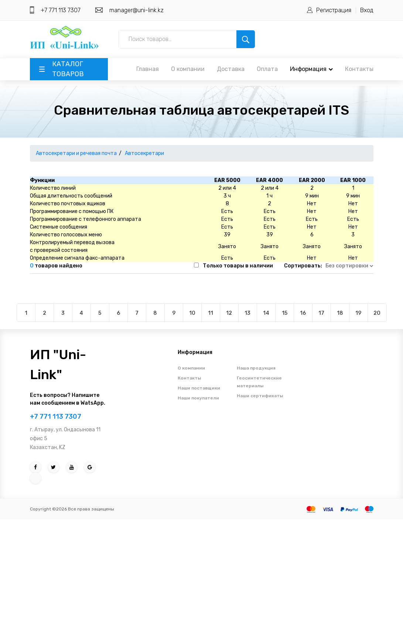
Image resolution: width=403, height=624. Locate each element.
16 (303, 313)
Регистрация (333, 10)
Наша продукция (256, 368)
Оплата (267, 68)
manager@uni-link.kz (136, 10)
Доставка (231, 68)
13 (247, 313)
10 (192, 313)
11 (210, 313)
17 (321, 313)
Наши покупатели (198, 398)
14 (266, 313)
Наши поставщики (199, 388)
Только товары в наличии (238, 266)
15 (284, 313)
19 (358, 313)
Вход (366, 10)
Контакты (359, 68)
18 (340, 313)
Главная (147, 68)
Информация (311, 68)
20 (376, 313)
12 (229, 313)
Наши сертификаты (260, 395)
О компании (188, 68)
